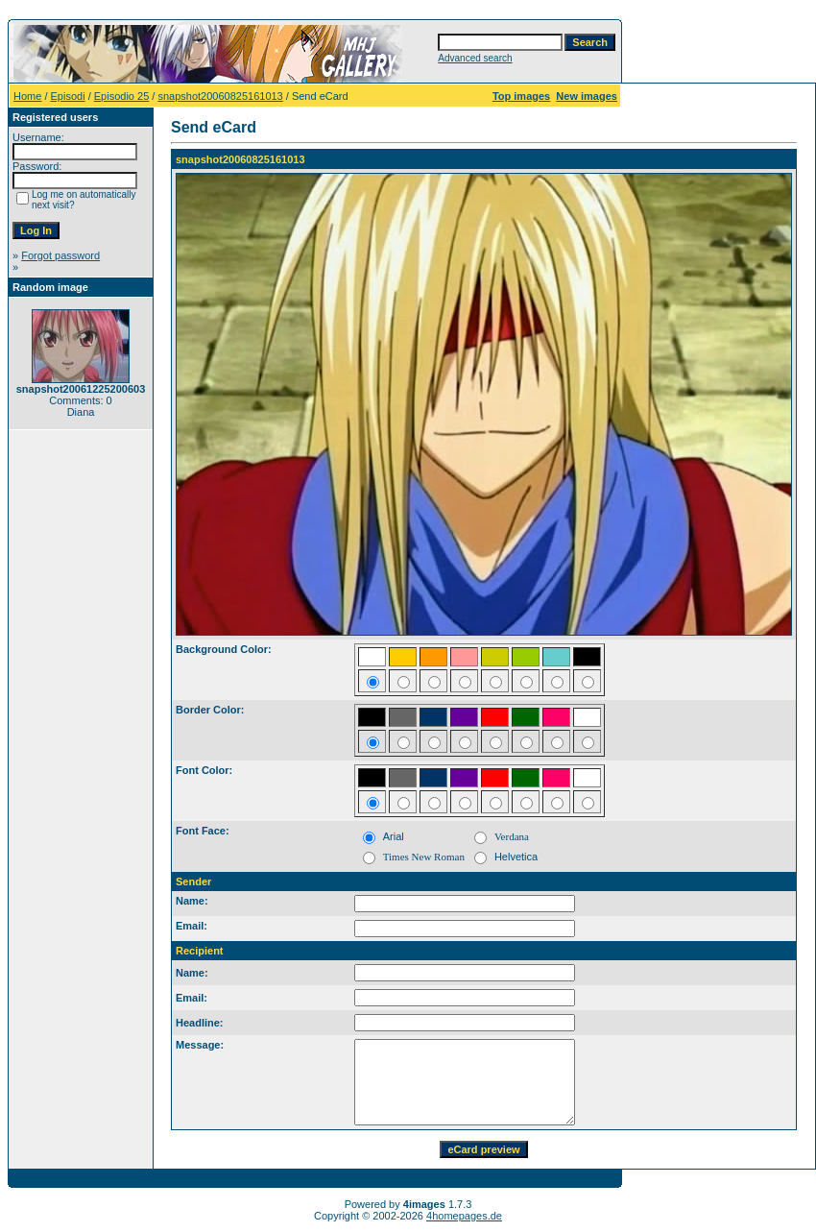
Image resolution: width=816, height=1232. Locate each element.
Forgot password (60, 255)
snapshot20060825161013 (219, 96)
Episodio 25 (122, 96)
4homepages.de (464, 1215)
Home (27, 96)
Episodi (68, 96)
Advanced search (475, 58)
